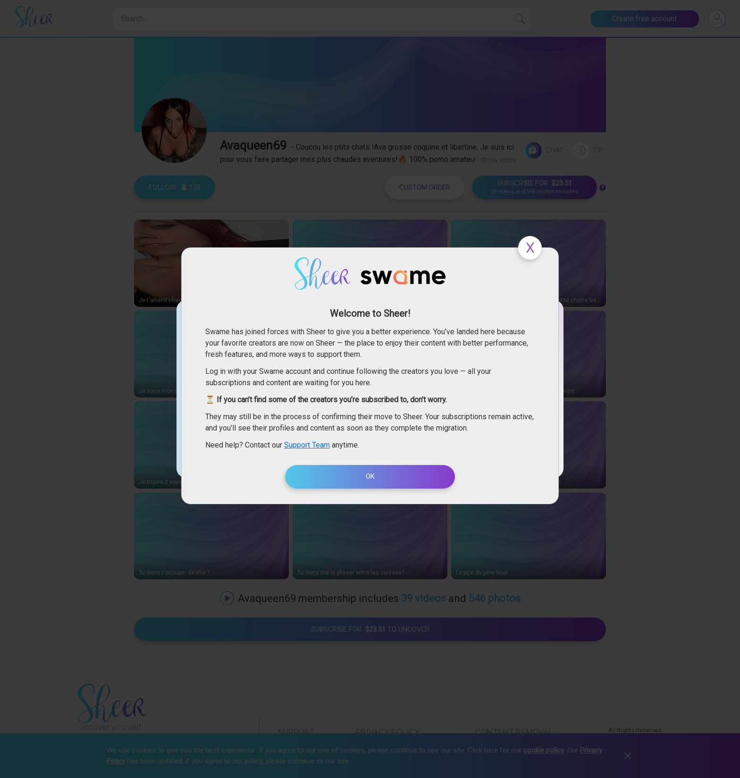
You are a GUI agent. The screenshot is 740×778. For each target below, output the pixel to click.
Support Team (307, 444)
